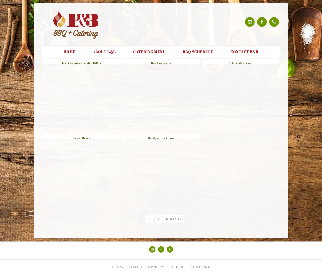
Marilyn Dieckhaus (161, 138)
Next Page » (174, 219)
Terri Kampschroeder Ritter (82, 63)
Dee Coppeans (161, 63)
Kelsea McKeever (240, 63)
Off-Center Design (195, 267)
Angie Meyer (81, 138)
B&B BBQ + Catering (76, 25)
